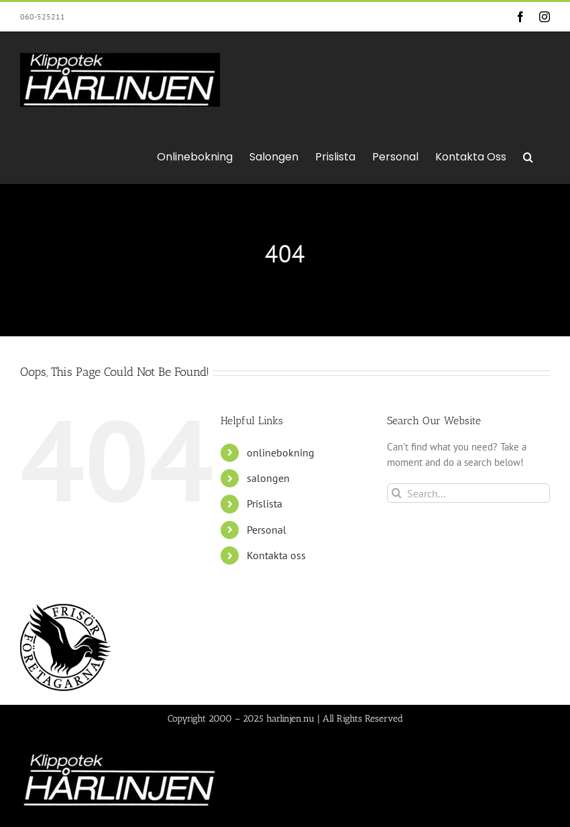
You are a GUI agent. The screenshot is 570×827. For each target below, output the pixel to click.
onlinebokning (281, 452)
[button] (528, 156)
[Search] (396, 493)
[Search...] (468, 493)
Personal (266, 529)
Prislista (264, 503)
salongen (268, 478)
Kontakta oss (276, 555)
